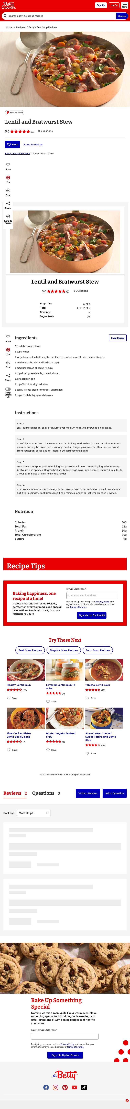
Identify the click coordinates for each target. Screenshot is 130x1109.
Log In (114, 5)
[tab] (15, 793)
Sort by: (8, 813)
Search (122, 16)
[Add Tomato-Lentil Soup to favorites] (87, 698)
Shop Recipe (118, 338)
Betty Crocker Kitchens (17, 153)
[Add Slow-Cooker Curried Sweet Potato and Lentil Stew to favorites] (87, 753)
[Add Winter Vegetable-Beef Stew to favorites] (48, 750)
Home (9, 27)
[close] (127, 1101)
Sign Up (101, 5)
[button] (8, 179)
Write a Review (87, 793)
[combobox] (59, 16)
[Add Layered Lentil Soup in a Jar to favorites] (48, 701)
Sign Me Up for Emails (92, 615)
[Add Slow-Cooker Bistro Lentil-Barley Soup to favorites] (9, 750)
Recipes (20, 27)
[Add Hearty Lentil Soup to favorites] (9, 698)
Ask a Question (114, 793)
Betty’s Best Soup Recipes (43, 27)
